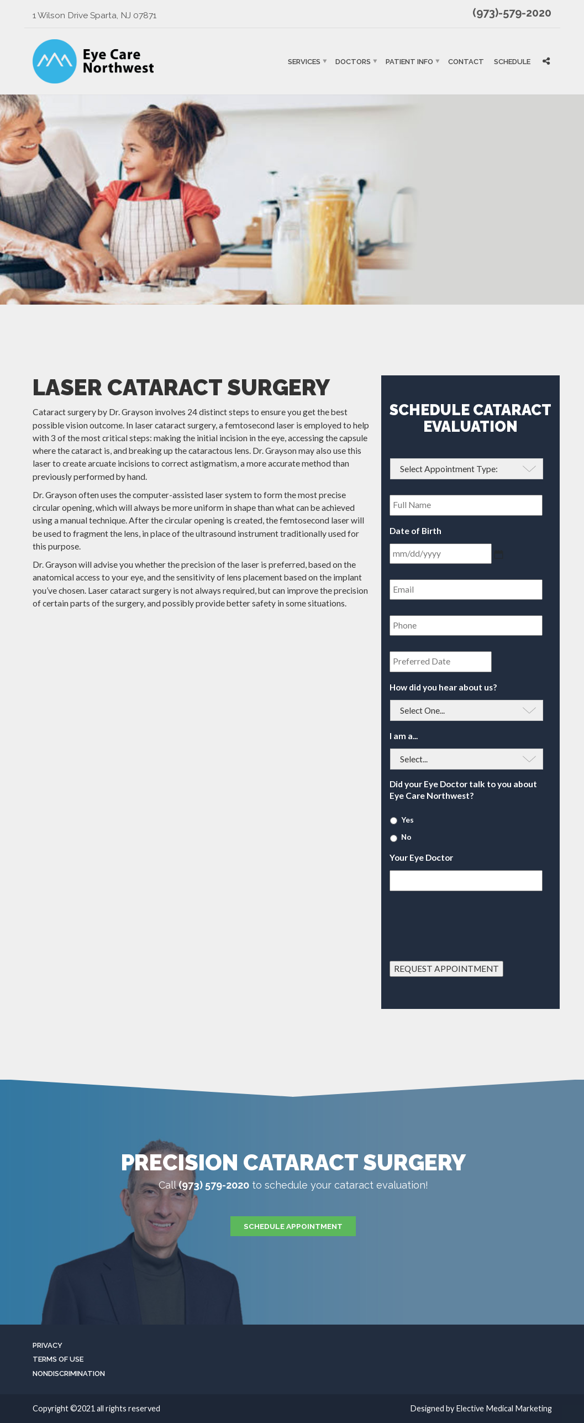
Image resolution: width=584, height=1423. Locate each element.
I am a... (404, 736)
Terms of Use (58, 1359)
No (406, 837)
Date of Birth (415, 531)
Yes (407, 819)
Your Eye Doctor (421, 857)
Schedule (512, 61)
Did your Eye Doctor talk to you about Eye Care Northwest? (463, 789)
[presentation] (473, 921)
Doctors (353, 61)
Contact (466, 61)
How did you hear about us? (443, 687)
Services (304, 61)
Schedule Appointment (293, 1226)
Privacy (47, 1345)
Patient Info (409, 61)
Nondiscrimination (69, 1373)
